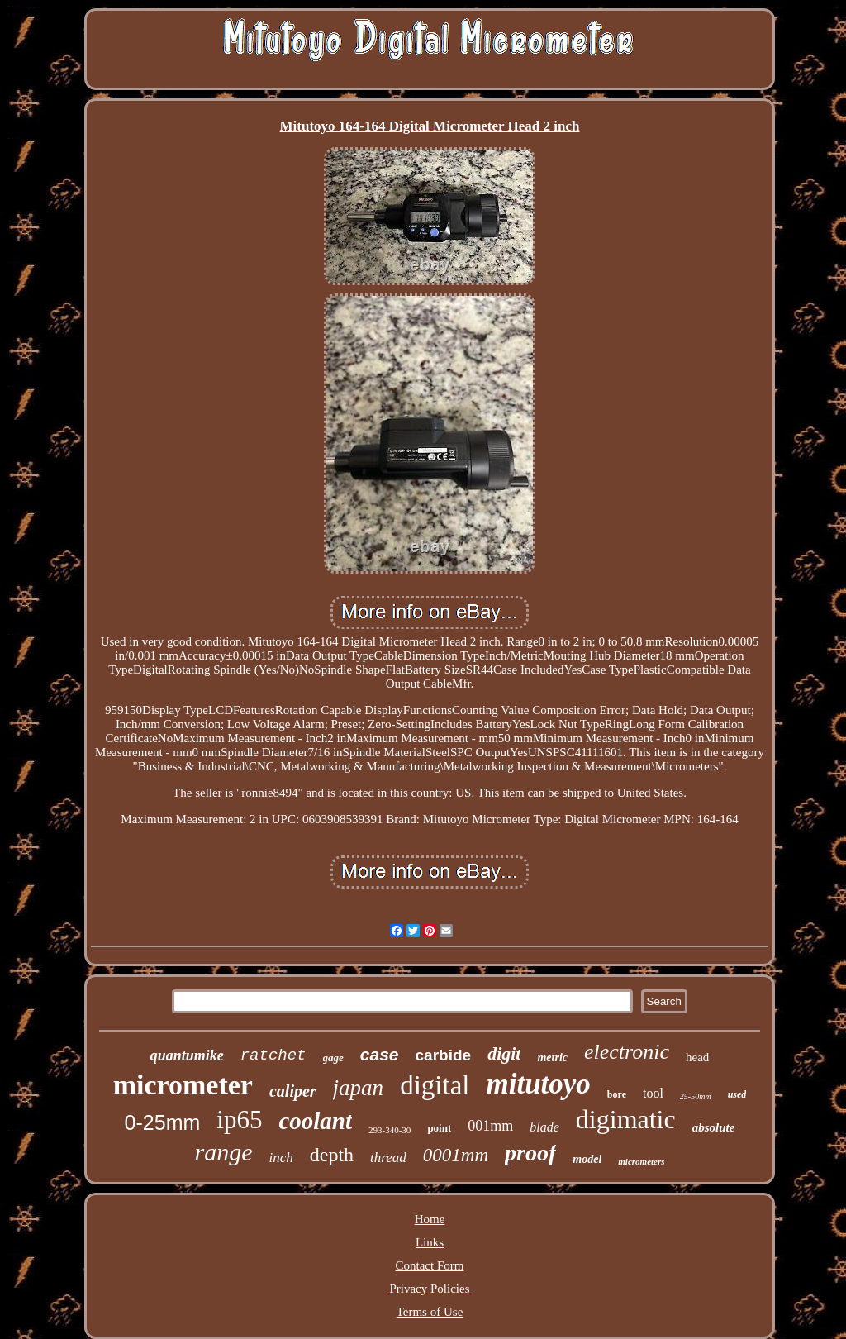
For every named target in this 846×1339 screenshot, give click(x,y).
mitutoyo (538, 1084)
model (587, 1159)
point (439, 1128)
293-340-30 (389, 1130)
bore (616, 1094)
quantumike (187, 1055)
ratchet (273, 1055)
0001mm (455, 1155)
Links (430, 1242)
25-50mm (695, 1096)
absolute (713, 1127)
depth (332, 1154)
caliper (292, 1091)
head (697, 1057)
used (737, 1094)
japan (358, 1087)
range (223, 1151)
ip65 (239, 1119)
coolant (315, 1121)
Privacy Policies (429, 1288)
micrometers (641, 1161)
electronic (626, 1052)
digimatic (626, 1119)
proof (530, 1152)
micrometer (183, 1085)
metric (552, 1057)
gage (333, 1057)
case (379, 1054)
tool (653, 1093)
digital (434, 1085)
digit (503, 1053)
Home (430, 1219)
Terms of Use (430, 1311)
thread (388, 1157)
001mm (490, 1125)
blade (544, 1127)
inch (280, 1157)
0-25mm (163, 1122)
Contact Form (430, 1265)
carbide (444, 1055)
